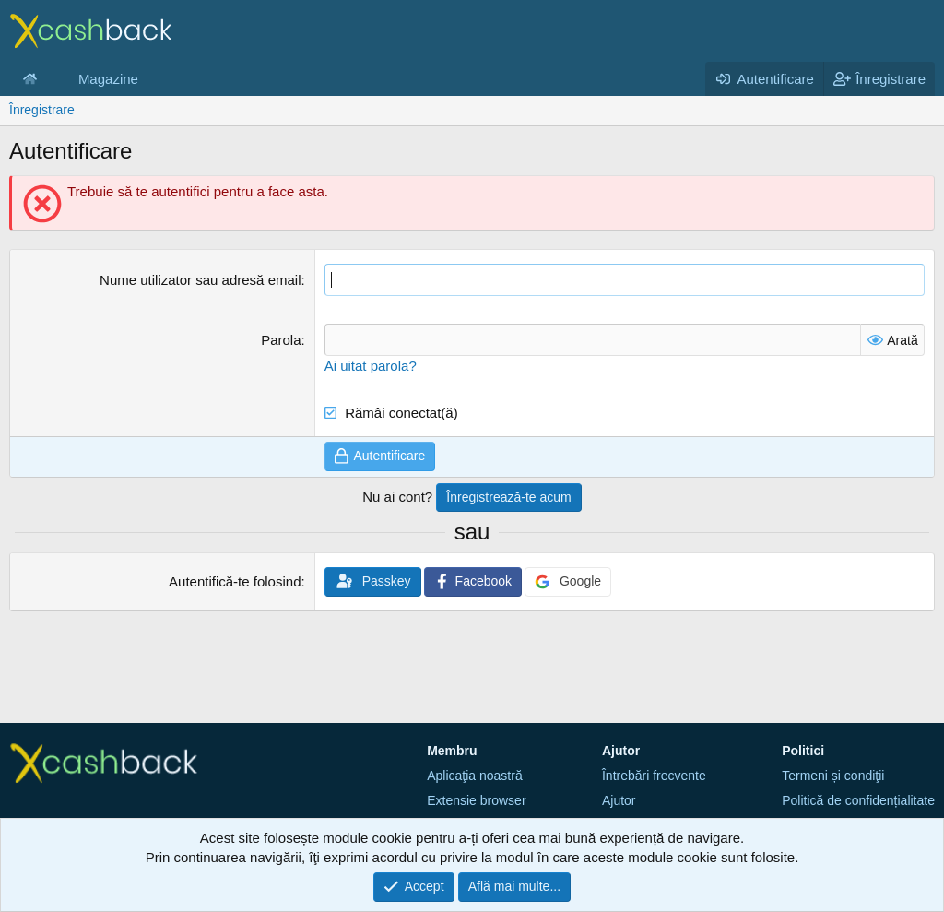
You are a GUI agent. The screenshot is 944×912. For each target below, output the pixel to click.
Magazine (108, 79)
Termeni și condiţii (833, 775)
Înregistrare (42, 109)
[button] (52, 79)
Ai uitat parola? (370, 365)
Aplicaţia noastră (475, 775)
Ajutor (619, 800)
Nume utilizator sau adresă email (200, 280)
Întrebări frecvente (654, 775)
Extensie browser (476, 800)
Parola (281, 340)
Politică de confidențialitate (858, 800)
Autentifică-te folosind (235, 581)
